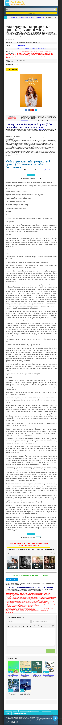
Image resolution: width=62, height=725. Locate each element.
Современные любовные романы (26, 48)
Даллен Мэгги (21, 45)
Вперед (31, 175)
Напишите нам (24, 120)
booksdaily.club (16, 3)
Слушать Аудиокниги (19, 713)
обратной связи (14, 721)
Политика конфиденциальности (29, 711)
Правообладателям (11, 711)
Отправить (50, 651)
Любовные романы (41, 48)
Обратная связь (46, 711)
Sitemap (8, 713)
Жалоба (12, 118)
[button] (8, 626)
